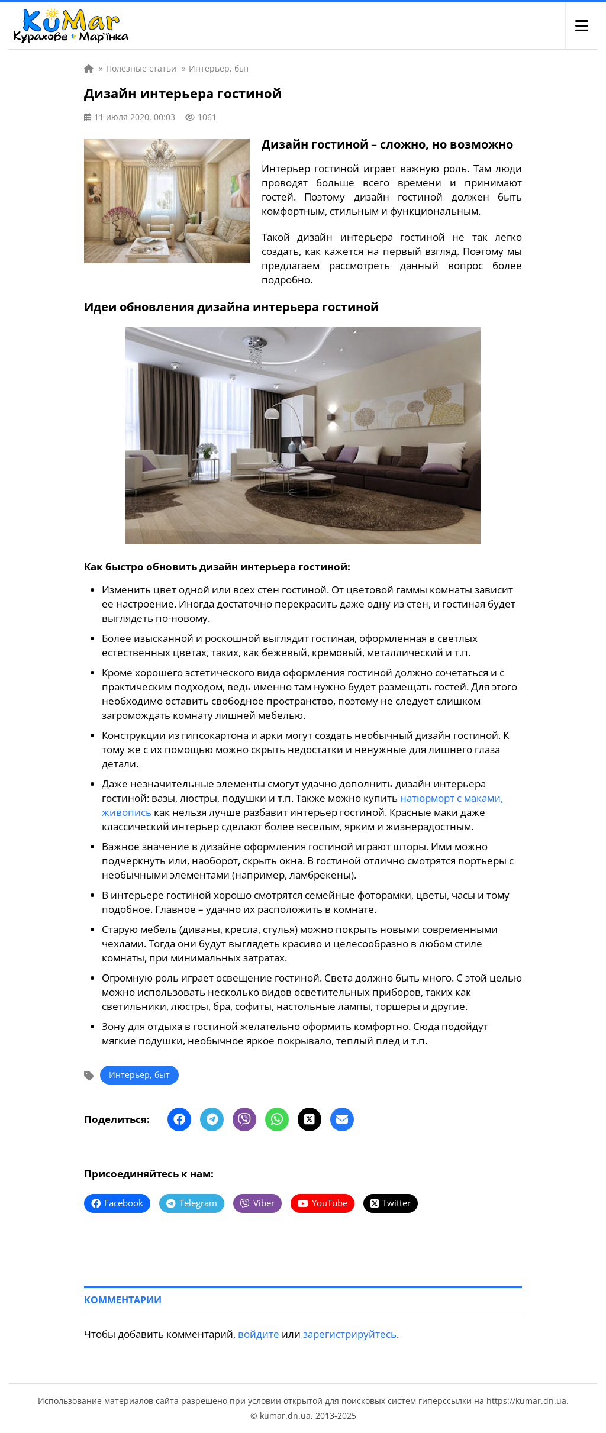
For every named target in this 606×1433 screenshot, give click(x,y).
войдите (258, 1334)
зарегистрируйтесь (350, 1334)
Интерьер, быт (139, 1074)
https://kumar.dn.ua (526, 1400)
